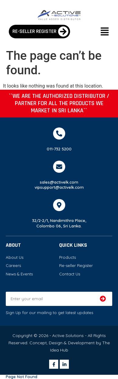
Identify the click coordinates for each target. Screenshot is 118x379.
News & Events (19, 273)
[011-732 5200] (59, 133)
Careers (13, 265)
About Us (14, 257)
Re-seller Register (76, 265)
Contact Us (69, 273)
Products (67, 257)
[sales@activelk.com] (59, 167)
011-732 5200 (59, 148)
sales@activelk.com (59, 182)
